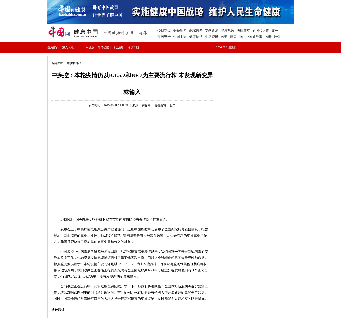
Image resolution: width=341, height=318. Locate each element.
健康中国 (72, 63)
